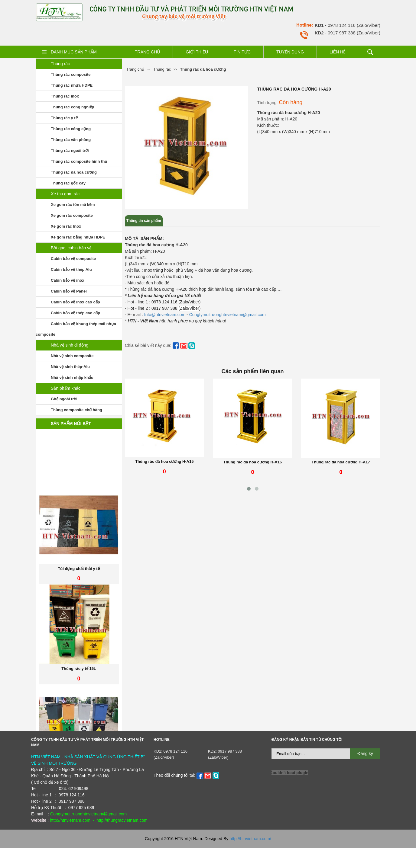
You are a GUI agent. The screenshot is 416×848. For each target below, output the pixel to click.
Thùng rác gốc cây (68, 183)
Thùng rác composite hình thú (79, 161)
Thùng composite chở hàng (76, 410)
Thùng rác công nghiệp (72, 107)
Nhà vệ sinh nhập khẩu (72, 377)
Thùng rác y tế (64, 118)
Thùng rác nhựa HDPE (72, 85)
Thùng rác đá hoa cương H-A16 (252, 462)
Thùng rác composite (70, 74)
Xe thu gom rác (65, 193)
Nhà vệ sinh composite (72, 356)
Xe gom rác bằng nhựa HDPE (78, 237)
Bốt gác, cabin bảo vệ (71, 247)
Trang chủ (147, 52)
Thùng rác (60, 63)
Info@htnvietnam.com (164, 314)
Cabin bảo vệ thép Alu (71, 269)
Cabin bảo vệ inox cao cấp (75, 302)
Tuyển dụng (290, 52)
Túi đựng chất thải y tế (78, 592)
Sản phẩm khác (65, 388)
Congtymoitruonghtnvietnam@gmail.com (227, 314)
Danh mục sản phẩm (74, 52)
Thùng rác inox (65, 96)
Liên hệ (338, 52)
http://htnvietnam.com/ (250, 838)
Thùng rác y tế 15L (78, 692)
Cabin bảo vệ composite (73, 258)
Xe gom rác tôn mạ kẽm (73, 204)
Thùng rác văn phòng (71, 139)
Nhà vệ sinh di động (69, 345)
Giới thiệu (197, 52)
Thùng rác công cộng (71, 128)
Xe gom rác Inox (66, 226)
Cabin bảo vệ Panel (69, 291)
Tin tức (242, 52)
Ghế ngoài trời (64, 399)
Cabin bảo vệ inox (67, 280)
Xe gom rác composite (72, 215)
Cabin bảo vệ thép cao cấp (75, 313)
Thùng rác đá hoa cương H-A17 (341, 462)
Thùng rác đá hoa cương (74, 172)
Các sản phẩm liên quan (252, 371)
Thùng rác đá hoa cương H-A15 (164, 461)
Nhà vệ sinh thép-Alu (70, 366)
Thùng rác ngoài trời (70, 150)
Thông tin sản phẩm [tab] (143, 221)
